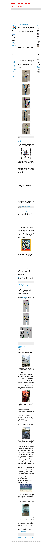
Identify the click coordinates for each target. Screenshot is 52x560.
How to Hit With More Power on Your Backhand (38, 67)
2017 (13, 77)
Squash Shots (19, 141)
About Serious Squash (15, 8)
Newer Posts (19, 537)
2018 (13, 76)
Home (11, 8)
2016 (13, 78)
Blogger (29, 558)
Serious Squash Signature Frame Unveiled (24, 285)
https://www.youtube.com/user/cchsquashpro (14, 46)
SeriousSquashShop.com (24, 66)
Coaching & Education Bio (22, 8)
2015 (13, 79)
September (14, 54)
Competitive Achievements (29, 8)
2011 (13, 83)
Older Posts (33, 537)
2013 (13, 81)
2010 (13, 84)
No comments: (28, 136)
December (14, 52)
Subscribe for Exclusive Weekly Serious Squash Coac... (14, 66)
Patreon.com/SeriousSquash (28, 204)
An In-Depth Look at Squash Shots (23, 24)
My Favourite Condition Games (38, 58)
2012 (13, 82)
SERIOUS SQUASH (20, 3)
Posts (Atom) (22, 538)
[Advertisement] (26, 17)
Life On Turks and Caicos (21, 347)
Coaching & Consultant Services (36, 8)
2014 (13, 80)
